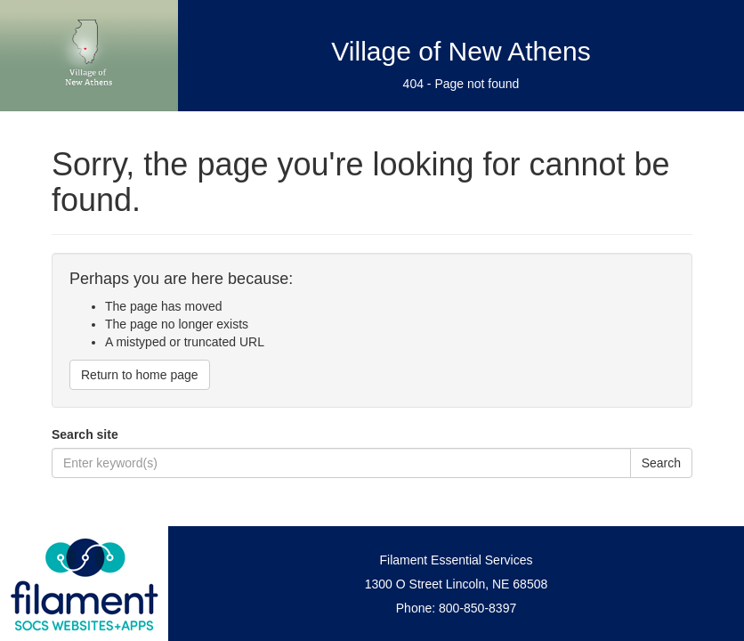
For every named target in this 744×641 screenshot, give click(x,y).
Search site (85, 434)
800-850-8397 (477, 608)
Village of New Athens (460, 51)
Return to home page (139, 375)
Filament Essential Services (456, 560)
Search (661, 463)
